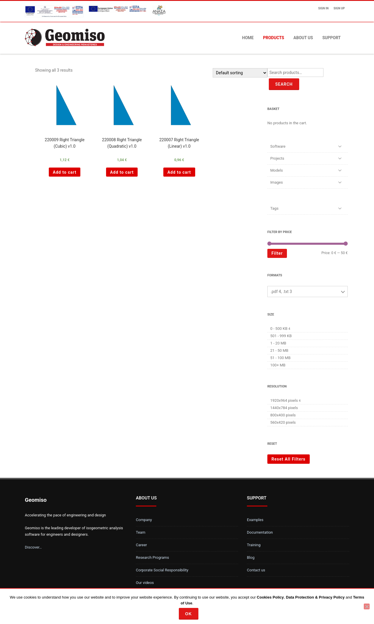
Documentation (260, 532)
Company (144, 520)
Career (141, 545)
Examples (255, 520)
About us (303, 37)
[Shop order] (240, 72)
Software (277, 146)
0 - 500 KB (279, 328)
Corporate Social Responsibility (162, 570)
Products (273, 37)
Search (284, 84)
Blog (250, 557)
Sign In (323, 8)
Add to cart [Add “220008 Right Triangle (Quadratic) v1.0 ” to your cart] (122, 172)
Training (253, 545)
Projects (277, 158)
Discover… (33, 547)
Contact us (256, 570)
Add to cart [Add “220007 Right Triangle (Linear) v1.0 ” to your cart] (179, 172)
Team (141, 532)
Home (248, 37)
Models (276, 170)
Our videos (145, 582)
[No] (367, 606)
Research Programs (152, 557)
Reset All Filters (288, 459)
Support (331, 37)
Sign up (339, 8)
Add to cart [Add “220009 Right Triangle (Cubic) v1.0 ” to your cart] (65, 172)
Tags (274, 208)
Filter (277, 253)
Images (276, 182)
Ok (188, 613)
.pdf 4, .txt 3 (281, 291)
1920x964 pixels (284, 400)
